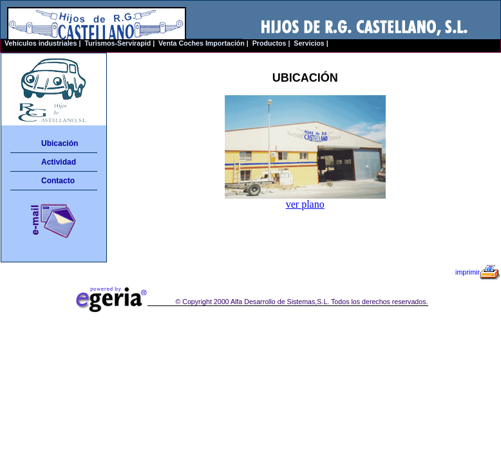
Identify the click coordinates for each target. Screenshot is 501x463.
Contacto (58, 180)
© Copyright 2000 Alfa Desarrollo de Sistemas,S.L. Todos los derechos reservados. (301, 301)
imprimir (477, 272)
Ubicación (59, 143)
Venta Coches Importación (201, 43)
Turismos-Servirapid (117, 43)
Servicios (309, 43)
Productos (269, 43)
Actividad (58, 162)
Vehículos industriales (41, 43)
